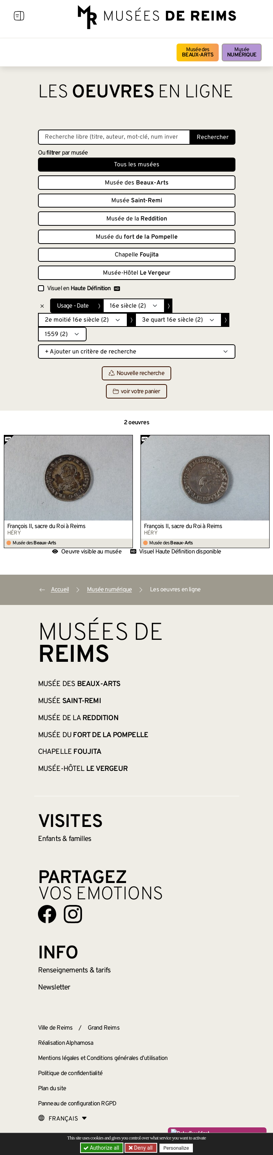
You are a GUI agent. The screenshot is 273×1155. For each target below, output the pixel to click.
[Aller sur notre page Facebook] (47, 914)
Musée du (137, 237)
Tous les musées (136, 165)
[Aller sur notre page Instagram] (73, 914)
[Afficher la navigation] (19, 17)
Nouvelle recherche (136, 373)
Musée (241, 52)
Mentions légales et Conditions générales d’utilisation (103, 1058)
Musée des (197, 52)
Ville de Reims (55, 1028)
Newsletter (54, 987)
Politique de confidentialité (70, 1073)
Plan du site (52, 1088)
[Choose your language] (62, 1119)
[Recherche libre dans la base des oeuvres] (114, 137)
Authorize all (102, 1148)
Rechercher (213, 137)
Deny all (143, 1148)
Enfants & (65, 839)
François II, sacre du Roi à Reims (46, 527)
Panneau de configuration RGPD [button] (77, 1104)
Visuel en (83, 288)
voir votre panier (136, 391)
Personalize (176, 1148)
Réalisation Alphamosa (65, 1043)
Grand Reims (104, 1028)
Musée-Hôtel (136, 273)
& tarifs (74, 970)
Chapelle (137, 255)
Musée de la (136, 219)
